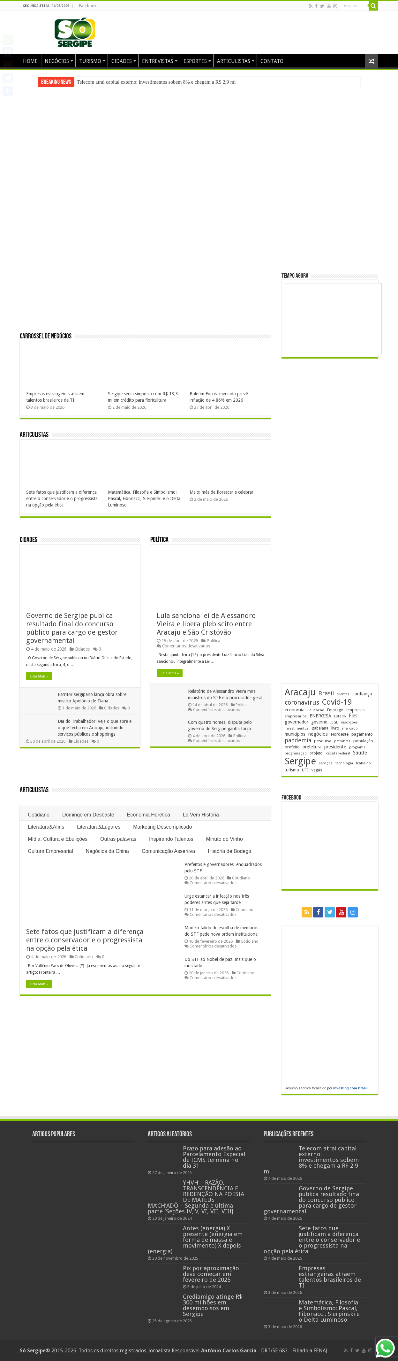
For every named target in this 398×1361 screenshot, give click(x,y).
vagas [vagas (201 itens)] (317, 770)
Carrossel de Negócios (45, 336)
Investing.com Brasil (350, 1088)
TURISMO (90, 61)
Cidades (28, 540)
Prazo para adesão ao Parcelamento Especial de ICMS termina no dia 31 (214, 1157)
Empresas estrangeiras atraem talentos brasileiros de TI (330, 1277)
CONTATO (271, 61)
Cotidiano (38, 814)
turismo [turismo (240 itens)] (292, 769)
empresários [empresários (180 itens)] (296, 716)
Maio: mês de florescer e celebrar (221, 492)
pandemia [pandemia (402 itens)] (298, 740)
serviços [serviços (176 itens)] (326, 763)
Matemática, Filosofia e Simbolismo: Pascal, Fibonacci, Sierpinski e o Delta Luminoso (144, 498)
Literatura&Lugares (98, 827)
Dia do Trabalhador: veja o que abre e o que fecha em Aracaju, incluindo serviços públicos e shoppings (95, 728)
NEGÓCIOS (57, 61)
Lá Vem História (201, 814)
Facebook (87, 6)
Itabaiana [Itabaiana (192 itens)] (320, 728)
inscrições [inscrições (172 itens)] (349, 722)
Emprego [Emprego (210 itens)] (335, 710)
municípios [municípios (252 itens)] (295, 734)
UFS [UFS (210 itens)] (305, 770)
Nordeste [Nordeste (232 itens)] (340, 734)
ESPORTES (195, 61)
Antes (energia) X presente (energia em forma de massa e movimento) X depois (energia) (195, 1240)
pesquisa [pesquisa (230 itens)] (322, 740)
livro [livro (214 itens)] (335, 728)
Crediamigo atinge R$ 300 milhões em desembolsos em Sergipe (212, 1305)
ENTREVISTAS (157, 61)
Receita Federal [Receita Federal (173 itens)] (338, 753)
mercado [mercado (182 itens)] (350, 728)
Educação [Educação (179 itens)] (315, 710)
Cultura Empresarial (50, 851)
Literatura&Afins (46, 827)
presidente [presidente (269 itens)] (335, 747)
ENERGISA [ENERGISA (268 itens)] (320, 716)
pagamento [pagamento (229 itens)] (362, 734)
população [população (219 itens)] (363, 740)
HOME (30, 61)
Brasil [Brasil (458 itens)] (326, 693)
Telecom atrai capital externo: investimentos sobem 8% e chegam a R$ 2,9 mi (156, 82)
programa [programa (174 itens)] (357, 747)
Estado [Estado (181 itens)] (340, 716)
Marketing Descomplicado (162, 827)
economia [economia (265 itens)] (294, 709)
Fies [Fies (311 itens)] (353, 716)
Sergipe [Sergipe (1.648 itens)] (300, 761)
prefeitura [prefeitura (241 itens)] (312, 746)
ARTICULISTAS (233, 61)
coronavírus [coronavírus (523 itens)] (302, 702)
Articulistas (34, 435)
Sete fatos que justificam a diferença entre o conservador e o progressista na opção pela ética (62, 498)
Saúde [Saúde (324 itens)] (360, 753)
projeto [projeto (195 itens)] (316, 753)
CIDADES (121, 61)
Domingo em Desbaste (88, 814)
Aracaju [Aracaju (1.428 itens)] (300, 692)
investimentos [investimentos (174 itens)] (297, 728)
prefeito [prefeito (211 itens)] (292, 747)
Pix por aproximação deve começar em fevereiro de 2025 (211, 1274)
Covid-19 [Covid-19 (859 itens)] (337, 702)
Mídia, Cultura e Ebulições (57, 839)
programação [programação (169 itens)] (296, 753)
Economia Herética (148, 814)
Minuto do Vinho (224, 839)
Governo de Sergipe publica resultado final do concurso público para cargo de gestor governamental (72, 628)
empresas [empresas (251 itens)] (355, 709)
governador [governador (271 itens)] (296, 722)
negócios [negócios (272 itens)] (318, 734)
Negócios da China (107, 851)
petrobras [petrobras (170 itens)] (342, 741)
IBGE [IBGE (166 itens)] (334, 722)
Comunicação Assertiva (168, 851)
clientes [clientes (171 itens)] (343, 694)
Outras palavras (118, 839)
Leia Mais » (39, 676)
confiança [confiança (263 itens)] (362, 693)
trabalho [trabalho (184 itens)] (363, 763)
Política (159, 540)
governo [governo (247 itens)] (319, 721)
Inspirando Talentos (171, 839)
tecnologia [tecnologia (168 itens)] (344, 763)
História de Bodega (229, 851)
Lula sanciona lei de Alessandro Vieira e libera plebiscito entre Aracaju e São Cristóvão (206, 624)
